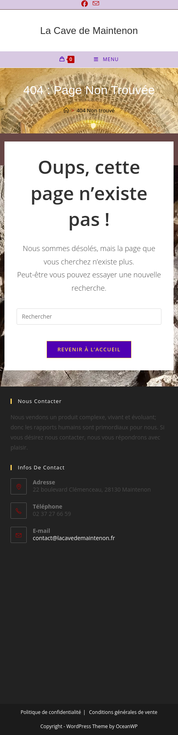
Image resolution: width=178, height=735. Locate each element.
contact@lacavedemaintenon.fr (74, 538)
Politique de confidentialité (51, 712)
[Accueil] (66, 110)
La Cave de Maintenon (89, 30)
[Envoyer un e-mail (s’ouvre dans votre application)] (94, 3)
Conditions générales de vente (123, 712)
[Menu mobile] (106, 59)
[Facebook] (84, 3)
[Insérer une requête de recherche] (89, 316)
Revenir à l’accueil (89, 349)
